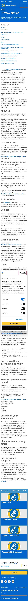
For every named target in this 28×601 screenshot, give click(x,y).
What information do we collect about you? (12, 32)
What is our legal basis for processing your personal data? (12, 48)
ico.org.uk (3, 481)
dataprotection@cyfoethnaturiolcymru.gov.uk (13, 156)
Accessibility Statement (7, 590)
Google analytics (5, 39)
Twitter (5, 581)
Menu (26, 5)
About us (3, 27)
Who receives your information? (9, 51)
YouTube (13, 581)
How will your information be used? (10, 44)
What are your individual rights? (9, 56)
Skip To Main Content (6, 1)
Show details (19, 319)
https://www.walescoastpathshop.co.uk (12, 193)
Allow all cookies (14, 323)
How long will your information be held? (11, 53)
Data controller (4, 30)
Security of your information (8, 58)
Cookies (3, 37)
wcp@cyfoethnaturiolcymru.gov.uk (12, 333)
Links (2, 42)
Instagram (9, 581)
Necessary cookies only (14, 328)
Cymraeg (25, 1)
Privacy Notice (4, 587)
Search (22, 5)
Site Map (3, 593)
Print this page (5, 566)
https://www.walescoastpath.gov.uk (11, 244)
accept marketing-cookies (13, 69)
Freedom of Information (20, 587)
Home (3, 9)
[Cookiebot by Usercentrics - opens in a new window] (22, 273)
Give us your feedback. (10, 563)
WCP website (4, 34)
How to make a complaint (7, 63)
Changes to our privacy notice (8, 60)
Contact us (14, 572)
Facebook (2, 581)
